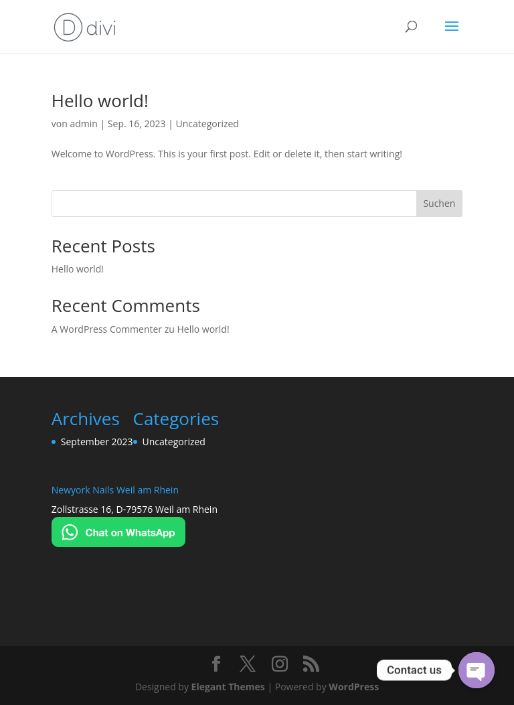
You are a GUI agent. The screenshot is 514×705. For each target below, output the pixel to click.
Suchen (439, 203)
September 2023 (97, 441)
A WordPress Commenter (107, 329)
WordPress (354, 686)
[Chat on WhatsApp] (118, 543)
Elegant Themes (228, 686)
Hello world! (100, 100)
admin (83, 123)
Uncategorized (207, 123)
